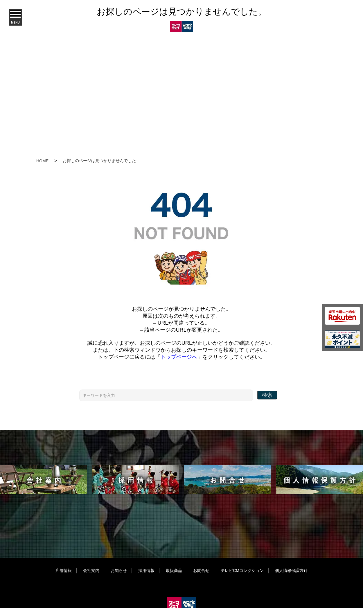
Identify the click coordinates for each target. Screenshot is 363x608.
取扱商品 (174, 570)
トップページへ (179, 357)
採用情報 (146, 570)
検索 (267, 395)
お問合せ (201, 570)
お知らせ (119, 570)
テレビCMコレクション (242, 570)
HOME (42, 161)
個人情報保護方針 (291, 570)
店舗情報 (63, 570)
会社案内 (91, 570)
